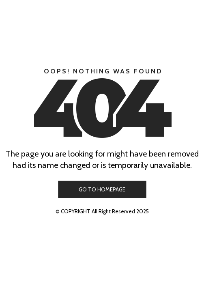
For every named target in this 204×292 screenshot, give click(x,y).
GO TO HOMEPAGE (102, 189)
